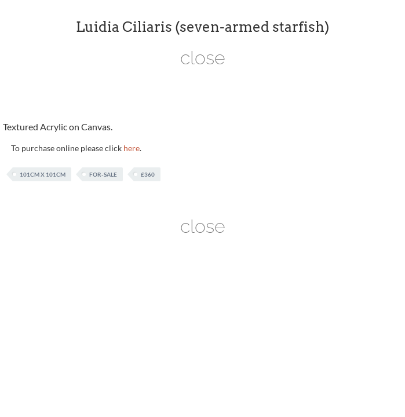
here (131, 148)
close (202, 57)
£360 (148, 174)
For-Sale (103, 174)
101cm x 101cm (42, 174)
